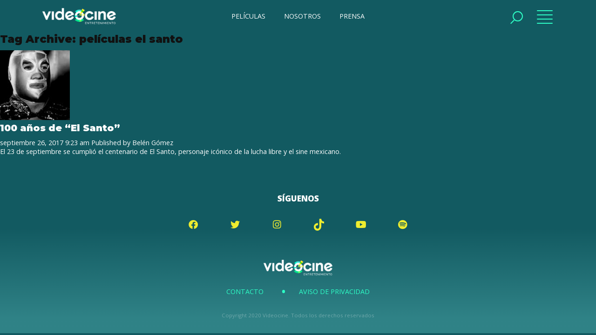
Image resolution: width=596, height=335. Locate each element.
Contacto (245, 291)
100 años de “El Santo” (60, 128)
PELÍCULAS (248, 16)
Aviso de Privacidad (334, 291)
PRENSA (352, 16)
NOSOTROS (302, 16)
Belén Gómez (152, 142)
